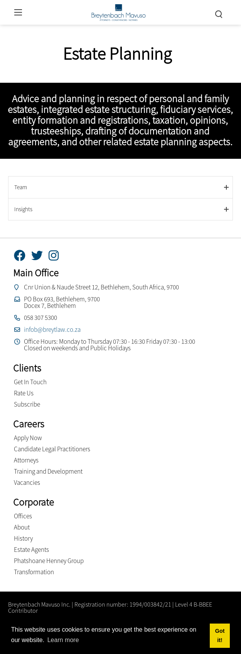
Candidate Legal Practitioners (52, 449)
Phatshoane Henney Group (49, 560)
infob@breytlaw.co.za (52, 329)
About (22, 527)
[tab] (120, 187)
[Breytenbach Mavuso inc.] (118, 11)
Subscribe (27, 404)
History (23, 538)
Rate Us (24, 393)
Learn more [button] (63, 640)
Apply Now (28, 438)
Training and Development (48, 471)
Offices (23, 516)
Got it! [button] (220, 635)
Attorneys (26, 460)
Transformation (34, 572)
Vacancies (27, 482)
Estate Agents (31, 549)
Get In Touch (30, 382)
